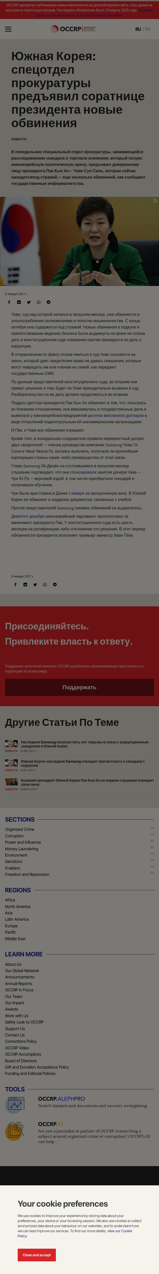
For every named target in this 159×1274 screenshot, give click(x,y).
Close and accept (37, 1255)
